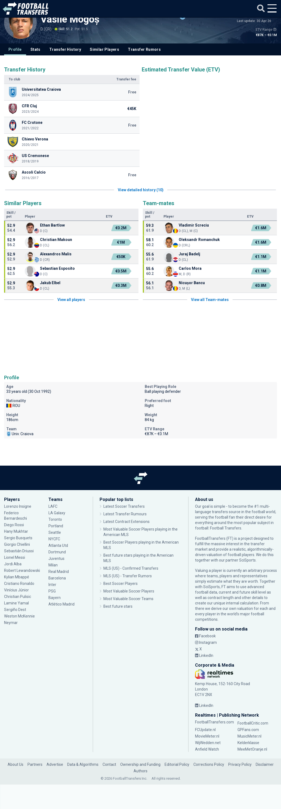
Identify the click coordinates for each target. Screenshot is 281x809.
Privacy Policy (240, 764)
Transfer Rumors (144, 49)
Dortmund (57, 552)
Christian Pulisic (17, 596)
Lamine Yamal (16, 603)
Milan (53, 565)
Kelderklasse (248, 743)
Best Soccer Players (120, 583)
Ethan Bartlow (52, 225)
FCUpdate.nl (205, 730)
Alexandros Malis (56, 254)
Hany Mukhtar (16, 531)
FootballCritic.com (252, 723)
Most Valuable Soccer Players (128, 591)
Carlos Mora (190, 268)
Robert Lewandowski (22, 570)
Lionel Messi (15, 557)
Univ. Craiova (19, 433)
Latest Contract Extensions (126, 521)
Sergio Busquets (18, 538)
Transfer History (65, 49)
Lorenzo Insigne (17, 506)
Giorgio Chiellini (17, 544)
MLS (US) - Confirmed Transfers (130, 568)
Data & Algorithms (82, 764)
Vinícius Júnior (16, 590)
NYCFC (54, 539)
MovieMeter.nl (207, 736)
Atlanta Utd (58, 545)
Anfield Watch (207, 749)
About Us (15, 764)
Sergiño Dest (15, 609)
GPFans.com (248, 730)
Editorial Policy (177, 764)
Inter (52, 584)
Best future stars (117, 606)
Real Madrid (58, 571)
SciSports (247, 560)
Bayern (54, 597)
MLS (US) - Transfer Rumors (127, 576)
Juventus (56, 558)
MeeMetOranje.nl (252, 749)
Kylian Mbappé (16, 577)
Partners (34, 764)
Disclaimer (265, 764)
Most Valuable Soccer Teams (128, 599)
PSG (52, 591)
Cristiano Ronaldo (19, 583)
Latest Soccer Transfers (124, 506)
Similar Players (104, 49)
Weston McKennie (19, 616)
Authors (140, 771)
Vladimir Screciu (194, 225)
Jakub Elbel (50, 283)
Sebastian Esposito (57, 268)
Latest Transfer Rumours (125, 514)
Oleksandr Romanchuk (199, 239)
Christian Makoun (56, 239)
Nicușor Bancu (192, 283)
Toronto (55, 519)
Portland (55, 526)
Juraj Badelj (189, 254)
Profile (15, 49)
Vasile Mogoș (70, 19)
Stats (35, 49)
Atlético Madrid (61, 604)
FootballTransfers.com (214, 722)
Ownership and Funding (140, 764)
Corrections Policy (208, 764)
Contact (109, 764)
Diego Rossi (14, 525)
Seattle (54, 532)
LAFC (52, 506)
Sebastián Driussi (19, 551)
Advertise (55, 764)
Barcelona (57, 578)
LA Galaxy (56, 513)
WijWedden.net (208, 743)
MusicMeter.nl (249, 736)
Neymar (11, 622)
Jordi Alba (12, 564)
